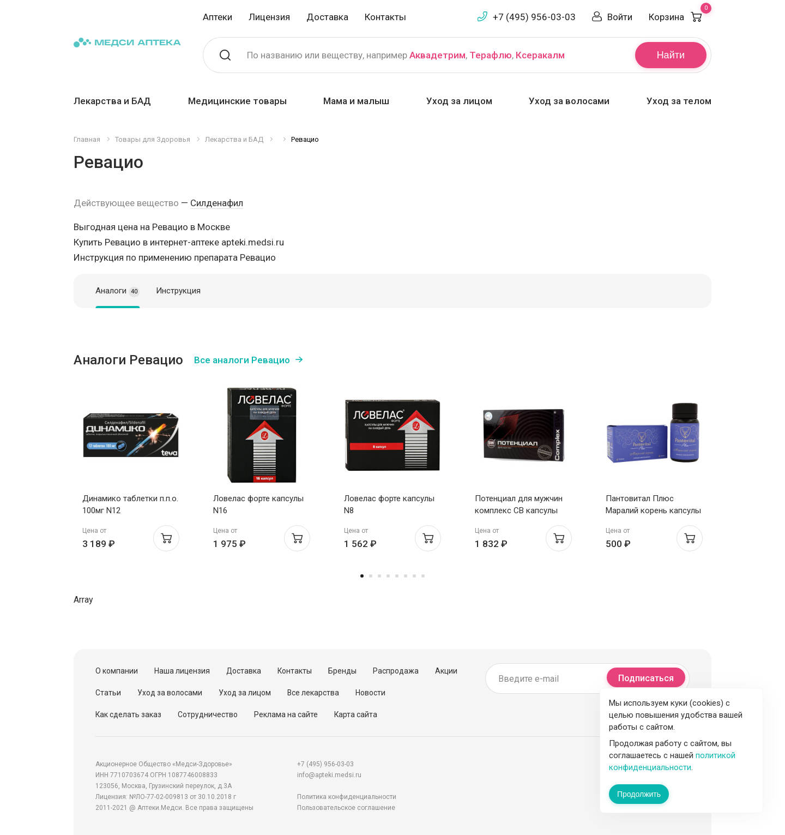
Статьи (108, 692)
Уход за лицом (459, 100)
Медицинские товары (237, 100)
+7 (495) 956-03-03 (534, 16)
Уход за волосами (569, 100)
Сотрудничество (208, 714)
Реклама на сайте (286, 714)
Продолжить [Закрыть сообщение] (639, 794)
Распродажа (396, 670)
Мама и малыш (356, 100)
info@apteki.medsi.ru (329, 775)
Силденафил (216, 202)
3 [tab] (379, 576)
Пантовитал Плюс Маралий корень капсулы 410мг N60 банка (653, 510)
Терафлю (490, 55)
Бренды (342, 670)
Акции (446, 670)
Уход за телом (679, 100)
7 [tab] (414, 576)
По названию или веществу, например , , (406, 55)
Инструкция (178, 291)
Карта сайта (355, 714)
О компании (116, 670)
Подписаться (646, 678)
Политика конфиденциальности (346, 797)
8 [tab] (423, 576)
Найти (671, 55)
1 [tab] (362, 576)
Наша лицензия (182, 670)
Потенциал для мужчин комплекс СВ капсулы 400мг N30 (519, 510)
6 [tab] (405, 576)
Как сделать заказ (128, 714)
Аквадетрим (437, 55)
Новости (370, 692)
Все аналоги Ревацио (242, 360)
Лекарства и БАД (112, 100)
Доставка (327, 16)
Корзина (680, 16)
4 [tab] (388, 576)
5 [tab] (396, 576)
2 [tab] (370, 576)
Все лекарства (313, 692)
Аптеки (217, 16)
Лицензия (269, 16)
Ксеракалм (540, 55)
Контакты (385, 16)
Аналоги (117, 291)
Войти (619, 16)
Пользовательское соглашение (346, 808)
